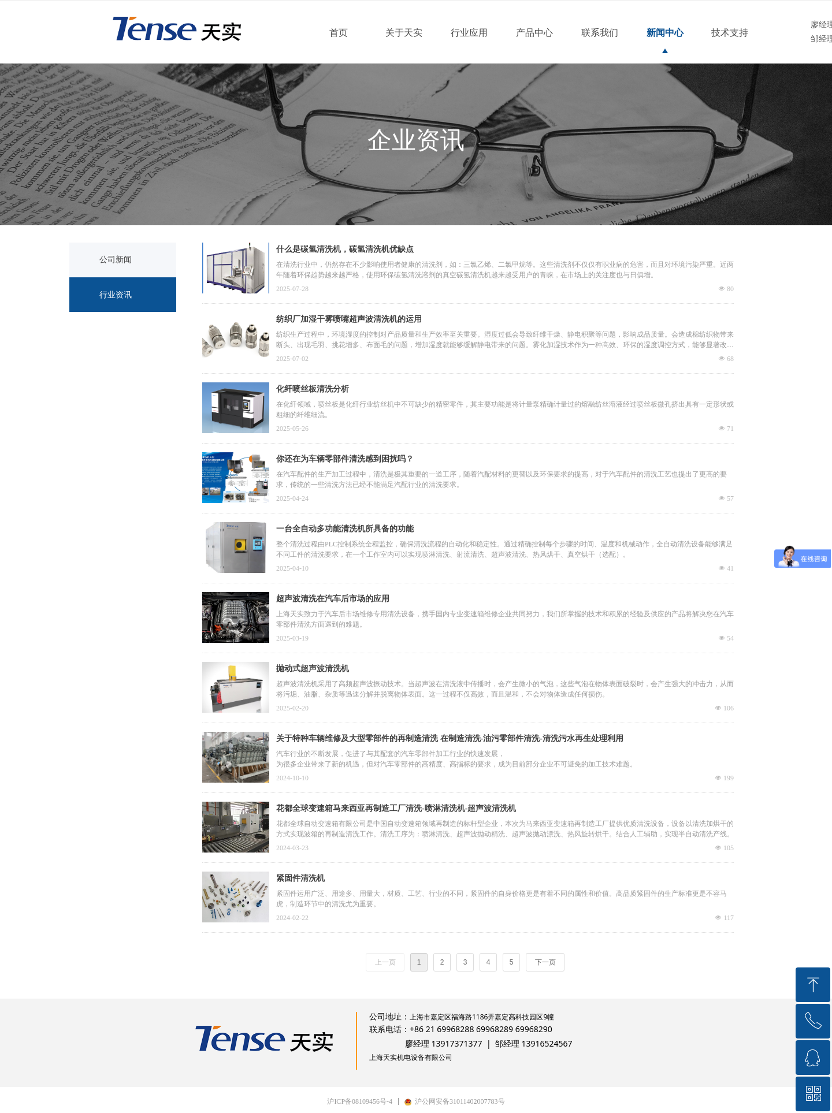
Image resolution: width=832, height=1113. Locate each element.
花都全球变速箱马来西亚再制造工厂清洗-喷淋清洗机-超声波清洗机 (396, 808)
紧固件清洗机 (300, 878)
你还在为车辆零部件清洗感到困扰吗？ (345, 459)
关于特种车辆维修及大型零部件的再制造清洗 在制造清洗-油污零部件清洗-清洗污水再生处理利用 (449, 738)
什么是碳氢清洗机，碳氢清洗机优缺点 (345, 249)
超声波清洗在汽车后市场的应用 (332, 598)
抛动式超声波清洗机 (312, 668)
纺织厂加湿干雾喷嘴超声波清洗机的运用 (349, 319)
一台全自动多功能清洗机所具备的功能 (345, 528)
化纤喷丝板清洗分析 (312, 389)
